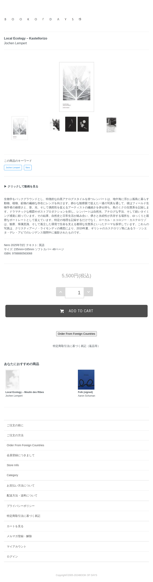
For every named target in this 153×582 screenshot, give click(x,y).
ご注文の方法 (15, 435)
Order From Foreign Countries (25, 445)
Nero (28, 167)
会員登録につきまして (21, 455)
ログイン (12, 556)
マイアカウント (16, 546)
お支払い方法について (21, 485)
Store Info (13, 465)
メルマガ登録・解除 (19, 536)
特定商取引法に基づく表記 (23, 515)
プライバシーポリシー (21, 505)
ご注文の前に (15, 425)
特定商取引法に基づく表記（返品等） (76, 346)
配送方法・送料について (22, 495)
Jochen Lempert (13, 167)
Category (12, 475)
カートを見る (15, 526)
